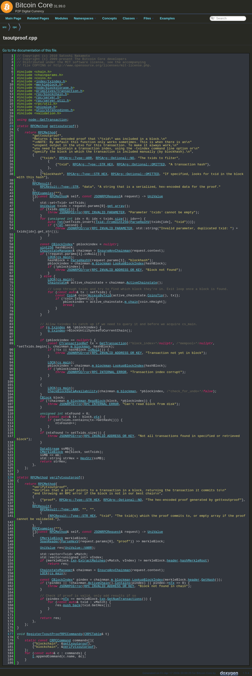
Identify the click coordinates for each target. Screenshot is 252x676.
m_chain (131, 302)
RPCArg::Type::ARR (75, 158)
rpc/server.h (47, 97)
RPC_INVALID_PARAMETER (104, 212)
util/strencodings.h (54, 110)
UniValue (155, 196)
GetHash (208, 579)
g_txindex (56, 327)
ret (60, 222)
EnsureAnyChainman (114, 250)
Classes (130, 18)
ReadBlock (96, 401)
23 (8, 126)
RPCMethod (39, 126)
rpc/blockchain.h (51, 94)
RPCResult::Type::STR (59, 187)
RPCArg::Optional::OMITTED (141, 164)
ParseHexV (69, 541)
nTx (171, 583)
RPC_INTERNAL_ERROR (109, 372)
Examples (167, 18)
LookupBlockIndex (128, 263)
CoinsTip (155, 295)
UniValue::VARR (78, 548)
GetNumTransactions (124, 599)
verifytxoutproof (65, 477)
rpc (15, 27)
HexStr (86, 458)
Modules (61, 18)
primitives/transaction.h (59, 91)
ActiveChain (98, 583)
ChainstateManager (56, 250)
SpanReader (49, 541)
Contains (122, 583)
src (4, 27)
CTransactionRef (73, 343)
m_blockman (101, 263)
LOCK (51, 257)
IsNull (94, 349)
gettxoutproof (62, 126)
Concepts (109, 18)
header (172, 560)
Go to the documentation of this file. (29, 50)
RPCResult (40, 183)
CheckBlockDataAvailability (73, 391)
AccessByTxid (99, 295)
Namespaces (85, 18)
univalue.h (45, 107)
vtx (96, 417)
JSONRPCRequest (107, 196)
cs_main (64, 257)
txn (73, 560)
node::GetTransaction (48, 119)
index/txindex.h (50, 81)
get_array (116, 206)
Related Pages (38, 18)
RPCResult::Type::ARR (59, 509)
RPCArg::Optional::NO (115, 158)
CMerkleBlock (51, 452)
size (119, 218)
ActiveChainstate (141, 282)
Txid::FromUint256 (112, 222)
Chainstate (57, 282)
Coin (71, 295)
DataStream (49, 448)
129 (8, 477)
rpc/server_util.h (52, 100)
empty (64, 209)
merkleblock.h (48, 84)
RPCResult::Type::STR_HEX (73, 516)
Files (149, 18)
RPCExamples (42, 193)
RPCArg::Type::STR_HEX (93, 164)
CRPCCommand (60, 640)
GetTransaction (112, 343)
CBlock (46, 397)
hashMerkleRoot (193, 560)
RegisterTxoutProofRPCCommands (54, 634)
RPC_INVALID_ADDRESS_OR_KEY (117, 270)
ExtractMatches (92, 560)
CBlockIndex (62, 244)
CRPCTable (92, 634)
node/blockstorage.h (54, 88)
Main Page (13, 18)
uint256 (47, 247)
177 (8, 634)
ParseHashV (139, 222)
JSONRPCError (70, 212)
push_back (71, 605)
